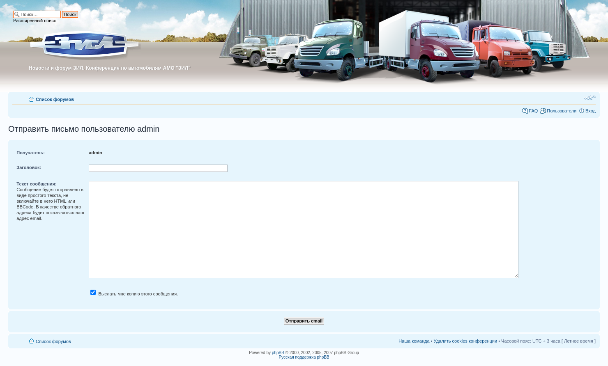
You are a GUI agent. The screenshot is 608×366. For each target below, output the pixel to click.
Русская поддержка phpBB (304, 357)
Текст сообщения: (36, 183)
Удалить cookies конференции (465, 341)
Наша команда (413, 341)
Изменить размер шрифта (590, 97)
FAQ (533, 110)
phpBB (278, 352)
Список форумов (55, 99)
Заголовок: (28, 167)
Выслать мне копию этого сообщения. (134, 293)
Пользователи (561, 110)
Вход (590, 110)
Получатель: (30, 152)
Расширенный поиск (34, 20)
